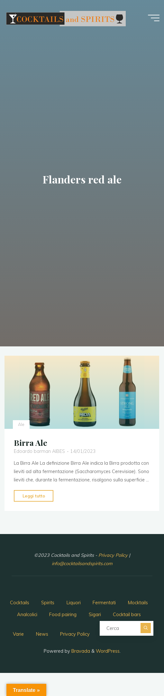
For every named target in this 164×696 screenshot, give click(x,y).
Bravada (80, 651)
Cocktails (19, 603)
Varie (18, 634)
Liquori (74, 603)
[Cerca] (146, 628)
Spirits (47, 603)
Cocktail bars (127, 614)
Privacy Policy (113, 555)
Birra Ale (30, 442)
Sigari (95, 614)
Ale (21, 424)
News (42, 634)
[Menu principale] (153, 18)
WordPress (108, 651)
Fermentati (104, 603)
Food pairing (63, 614)
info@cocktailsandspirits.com (82, 563)
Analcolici (27, 614)
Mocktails (138, 603)
